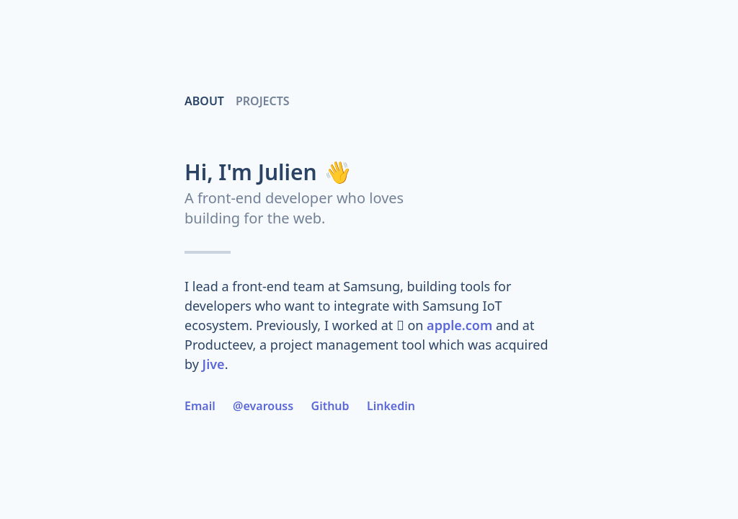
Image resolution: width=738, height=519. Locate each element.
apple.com (459, 325)
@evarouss (263, 406)
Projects (263, 101)
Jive (214, 364)
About (204, 101)
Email (199, 406)
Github (330, 406)
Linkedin (391, 406)
